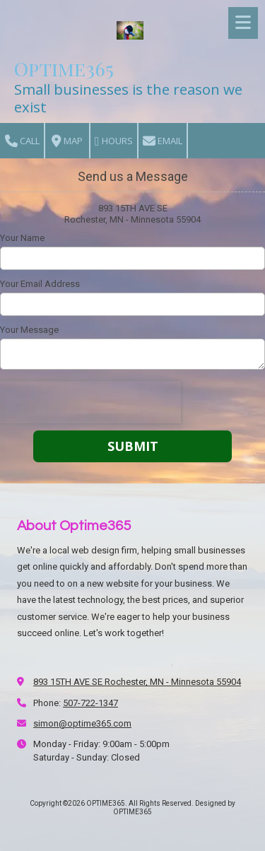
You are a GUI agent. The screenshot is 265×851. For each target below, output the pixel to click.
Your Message (29, 329)
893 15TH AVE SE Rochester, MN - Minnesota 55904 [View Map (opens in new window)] (137, 681)
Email (162, 141)
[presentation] (90, 402)
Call (22, 141)
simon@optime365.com (82, 723)
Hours (114, 141)
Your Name (22, 238)
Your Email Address (40, 283)
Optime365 (64, 68)
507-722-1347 (90, 703)
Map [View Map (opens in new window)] (67, 141)
